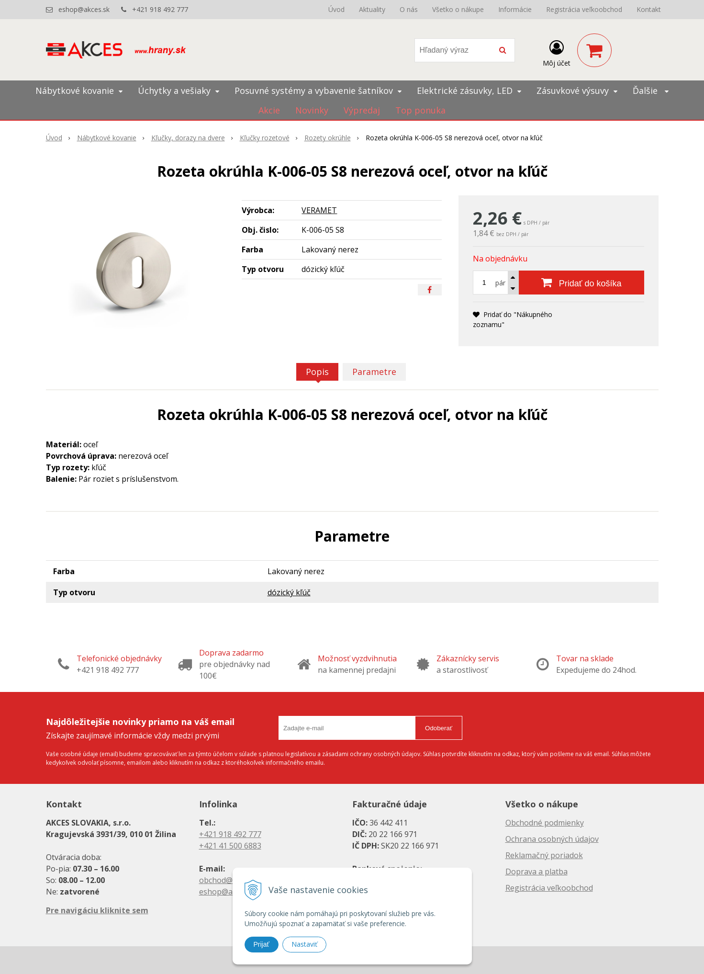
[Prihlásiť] (556, 52)
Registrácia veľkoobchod (584, 9)
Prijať (261, 944)
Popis (317, 371)
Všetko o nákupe (458, 9)
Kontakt (649, 9)
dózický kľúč (289, 592)
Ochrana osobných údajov (552, 839)
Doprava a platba (536, 871)
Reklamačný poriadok (544, 855)
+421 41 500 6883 (230, 845)
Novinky (311, 110)
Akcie (269, 110)
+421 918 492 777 (160, 9)
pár (500, 282)
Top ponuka (420, 110)
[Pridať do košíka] (581, 282)
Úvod (336, 9)
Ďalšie (651, 90)
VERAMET (319, 210)
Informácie (515, 9)
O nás (409, 9)
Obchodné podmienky (544, 822)
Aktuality (372, 9)
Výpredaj (362, 110)
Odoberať (438, 728)
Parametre (374, 371)
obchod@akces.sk (230, 880)
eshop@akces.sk (84, 9)
